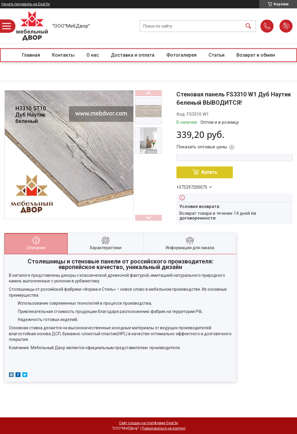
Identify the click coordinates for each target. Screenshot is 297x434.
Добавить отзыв (286, 26)
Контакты (63, 55)
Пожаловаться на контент (164, 428)
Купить (209, 172)
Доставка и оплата (132, 55)
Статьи (216, 55)
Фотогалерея (181, 55)
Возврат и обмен (255, 55)
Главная (31, 55)
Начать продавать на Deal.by (25, 4)
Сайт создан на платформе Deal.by (148, 423)
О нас (92, 55)
